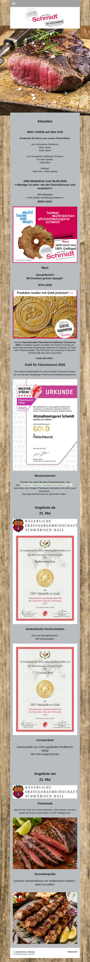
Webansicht (72, 952)
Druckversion (20, 952)
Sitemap (31, 952)
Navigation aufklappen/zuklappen (45, 3)
